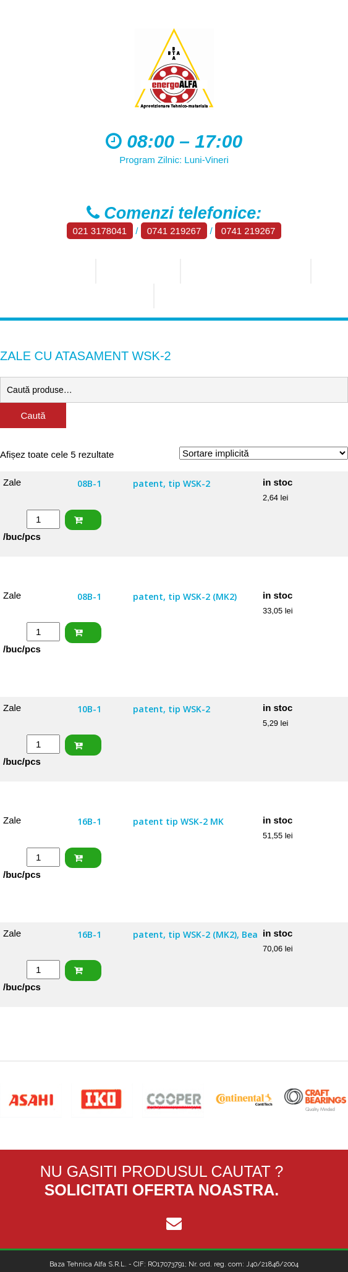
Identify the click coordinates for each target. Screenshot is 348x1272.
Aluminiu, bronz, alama (80, 296)
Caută (32, 415)
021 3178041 (100, 230)
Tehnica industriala (244, 271)
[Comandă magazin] (263, 453)
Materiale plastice (215, 296)
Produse (134, 271)
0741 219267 (174, 230)
